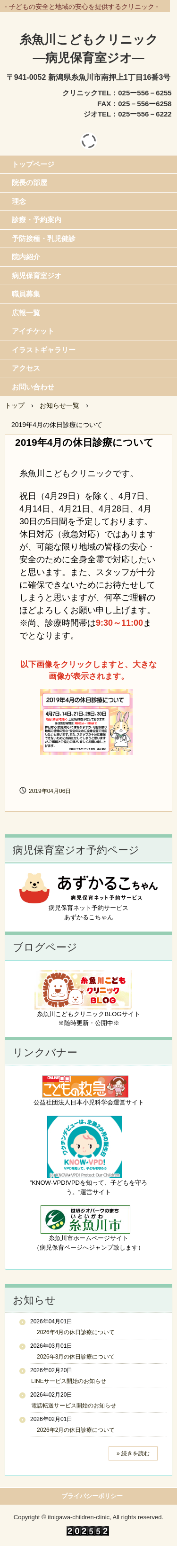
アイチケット (33, 331)
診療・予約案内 (36, 220)
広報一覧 (26, 313)
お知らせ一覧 (59, 405)
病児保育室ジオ (36, 276)
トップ (15, 405)
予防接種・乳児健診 (44, 238)
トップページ (33, 164)
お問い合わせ (33, 387)
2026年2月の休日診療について (73, 1430)
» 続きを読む (133, 1453)
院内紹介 (26, 257)
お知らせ (34, 1300)
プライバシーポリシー (92, 1495)
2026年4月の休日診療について (73, 1332)
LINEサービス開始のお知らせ (68, 1381)
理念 (19, 201)
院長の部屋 (29, 182)
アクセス (26, 368)
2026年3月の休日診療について (73, 1356)
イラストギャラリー (44, 350)
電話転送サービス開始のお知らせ (73, 1405)
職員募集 (26, 294)
